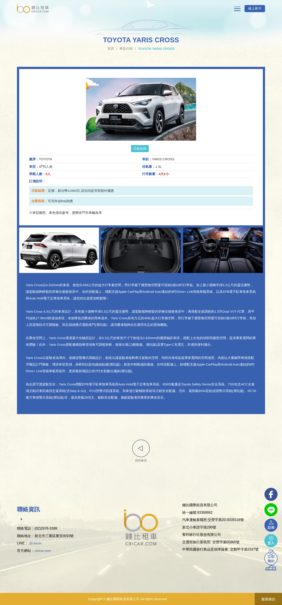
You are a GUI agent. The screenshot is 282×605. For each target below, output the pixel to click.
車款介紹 (126, 48)
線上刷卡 (254, 9)
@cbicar (35, 543)
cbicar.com (43, 551)
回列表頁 (141, 450)
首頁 (111, 48)
